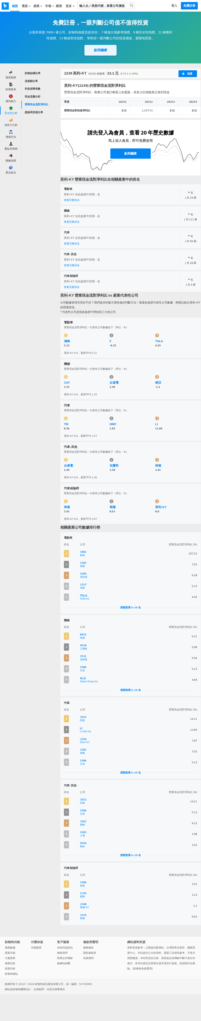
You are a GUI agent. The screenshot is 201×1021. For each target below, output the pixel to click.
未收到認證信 (65, 947)
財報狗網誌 (11, 973)
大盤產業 (10, 958)
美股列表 (10, 968)
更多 (70, 6)
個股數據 (10, 947)
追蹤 (187, 73)
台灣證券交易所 (175, 947)
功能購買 (36, 947)
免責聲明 (88, 958)
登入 (174, 5)
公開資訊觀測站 (155, 947)
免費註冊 (189, 5)
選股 (26, 6)
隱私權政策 (89, 952)
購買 (59, 6)
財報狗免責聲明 (142, 968)
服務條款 (88, 947)
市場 (49, 6)
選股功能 (10, 952)
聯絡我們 (62, 952)
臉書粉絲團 (63, 963)
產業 (38, 6)
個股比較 (10, 963)
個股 (15, 6)
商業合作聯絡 (65, 958)
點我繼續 (100, 50)
